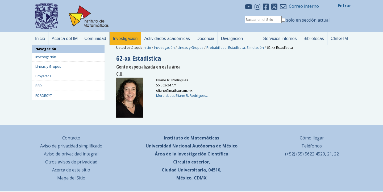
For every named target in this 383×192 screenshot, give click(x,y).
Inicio (147, 47)
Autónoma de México (215, 146)
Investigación (164, 47)
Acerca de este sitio (71, 170)
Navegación (45, 48)
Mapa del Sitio (71, 178)
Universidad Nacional (168, 146)
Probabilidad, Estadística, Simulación (235, 47)
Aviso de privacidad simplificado (71, 146)
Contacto (71, 138)
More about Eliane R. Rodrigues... (182, 95)
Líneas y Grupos (190, 47)
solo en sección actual (308, 20)
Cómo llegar (312, 138)
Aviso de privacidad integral (71, 154)
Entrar (344, 6)
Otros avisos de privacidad (71, 162)
